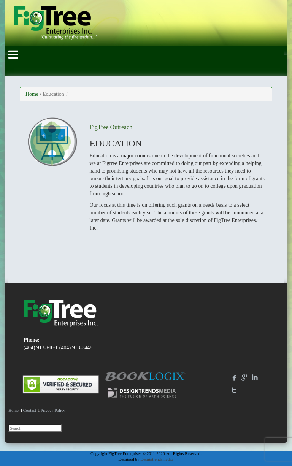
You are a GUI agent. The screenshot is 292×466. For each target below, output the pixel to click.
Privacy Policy (53, 410)
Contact (29, 410)
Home (31, 94)
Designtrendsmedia (156, 459)
